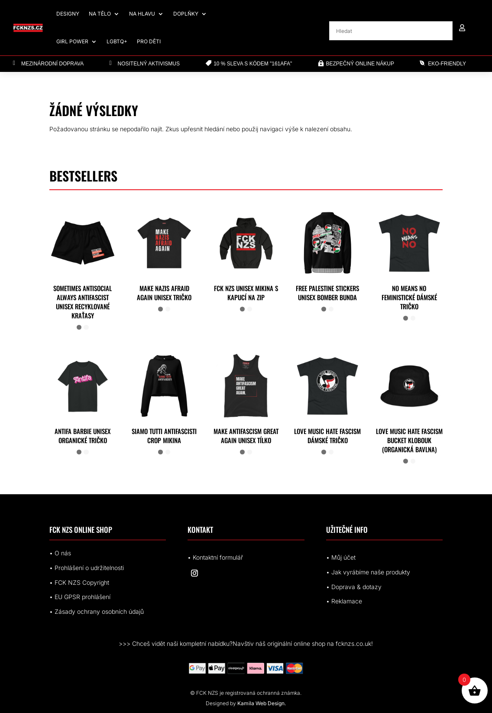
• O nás (60, 553)
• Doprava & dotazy (354, 586)
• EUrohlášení (79, 596)
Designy (67, 13)
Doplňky (185, 13)
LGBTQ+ (117, 41)
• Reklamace (344, 601)
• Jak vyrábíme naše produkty (368, 572)
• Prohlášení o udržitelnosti (86, 567)
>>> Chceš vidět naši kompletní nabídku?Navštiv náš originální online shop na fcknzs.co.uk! (246, 643)
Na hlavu (142, 13)
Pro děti (149, 41)
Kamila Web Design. (261, 703)
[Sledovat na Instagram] (194, 573)
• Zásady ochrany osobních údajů (96, 611)
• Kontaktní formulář (215, 557)
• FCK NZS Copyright (79, 582)
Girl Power (72, 41)
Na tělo (100, 13)
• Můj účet (341, 557)
